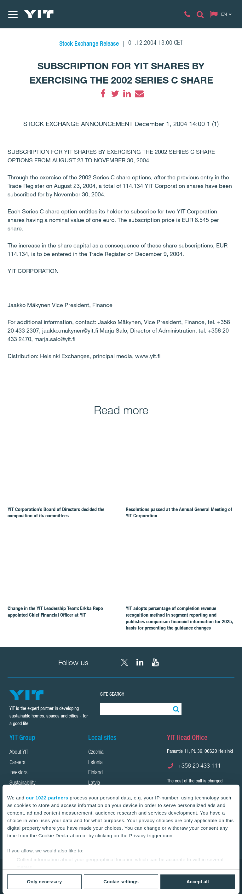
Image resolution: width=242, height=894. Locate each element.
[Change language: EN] (222, 14)
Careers (17, 763)
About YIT (18, 752)
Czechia (96, 752)
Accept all (198, 881)
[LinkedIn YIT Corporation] (140, 662)
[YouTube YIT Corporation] (155, 662)
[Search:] (175, 709)
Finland (95, 773)
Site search (112, 694)
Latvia (94, 783)
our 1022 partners (47, 797)
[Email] (139, 94)
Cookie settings (121, 881)
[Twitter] (115, 94)
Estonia (95, 763)
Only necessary (44, 881)
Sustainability (22, 783)
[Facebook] (103, 94)
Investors (18, 773)
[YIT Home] (39, 14)
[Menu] (13, 14)
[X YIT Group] (124, 662)
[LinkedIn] (127, 94)
